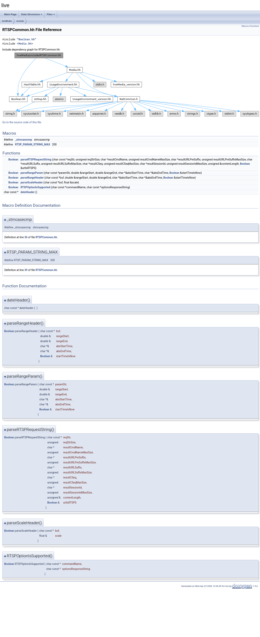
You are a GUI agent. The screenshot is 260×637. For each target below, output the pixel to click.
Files (51, 14)
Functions (254, 26)
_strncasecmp (23, 139)
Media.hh (24, 44)
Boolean (13, 159)
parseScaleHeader (32, 182)
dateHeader (28, 192)
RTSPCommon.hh (46, 237)
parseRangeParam (32, 172)
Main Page (10, 14)
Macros (245, 26)
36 (26, 237)
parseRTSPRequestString (36, 159)
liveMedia (7, 21)
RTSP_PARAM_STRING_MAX (32, 144)
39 (26, 270)
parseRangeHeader (32, 177)
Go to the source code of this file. (22, 122)
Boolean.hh (26, 39)
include (20, 21)
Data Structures (31, 14)
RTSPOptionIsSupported (35, 187)
